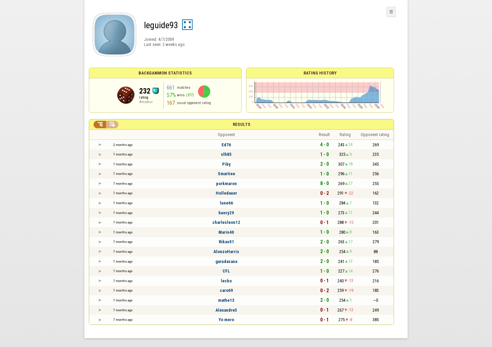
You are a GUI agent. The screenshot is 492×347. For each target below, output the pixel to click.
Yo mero (226, 319)
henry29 (226, 212)
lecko (226, 280)
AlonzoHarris (226, 251)
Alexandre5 (226, 310)
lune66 (226, 202)
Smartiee (226, 173)
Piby (226, 164)
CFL (226, 271)
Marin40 (226, 232)
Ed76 (226, 144)
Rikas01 (226, 241)
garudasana (226, 261)
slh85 (226, 154)
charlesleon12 (226, 222)
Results (241, 124)
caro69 (226, 290)
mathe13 (226, 300)
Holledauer (226, 193)
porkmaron (226, 183)
